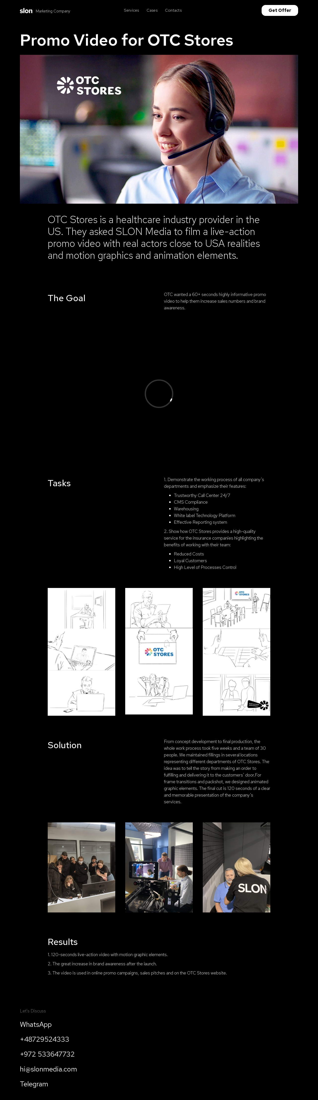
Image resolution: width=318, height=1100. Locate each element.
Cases (152, 10)
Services (131, 10)
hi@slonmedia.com (48, 1069)
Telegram (34, 1084)
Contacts (173, 10)
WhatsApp (36, 1024)
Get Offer (280, 10)
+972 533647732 (47, 1054)
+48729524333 (44, 1039)
